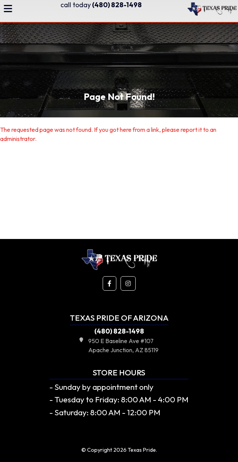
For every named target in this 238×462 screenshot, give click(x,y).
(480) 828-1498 (101, 4)
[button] (109, 283)
